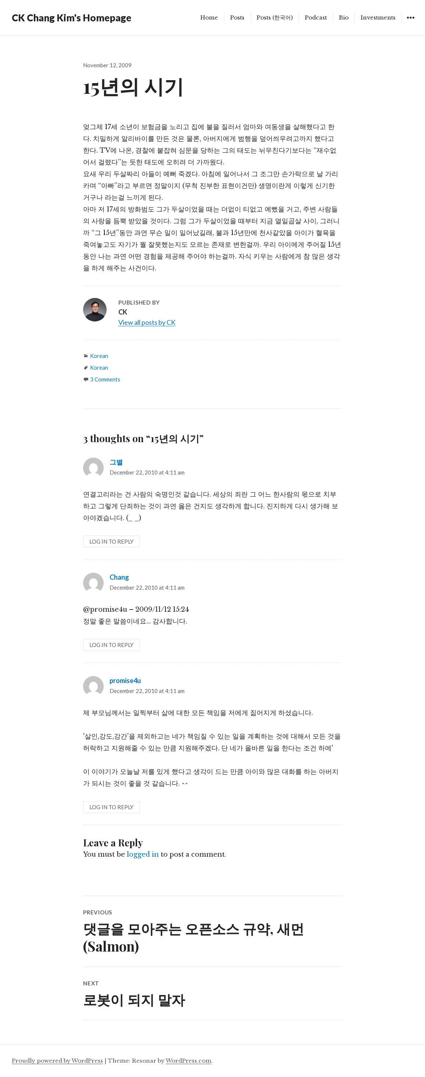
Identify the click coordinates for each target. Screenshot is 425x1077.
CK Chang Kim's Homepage (71, 18)
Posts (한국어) (275, 17)
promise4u (125, 680)
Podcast (316, 17)
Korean (99, 355)
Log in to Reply (111, 541)
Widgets (410, 23)
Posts (237, 17)
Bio (344, 17)
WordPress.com (188, 1060)
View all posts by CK (146, 322)
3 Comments (105, 379)
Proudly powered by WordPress (57, 1060)
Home (209, 17)
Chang (119, 577)
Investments (378, 17)
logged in (143, 854)
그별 (116, 462)
